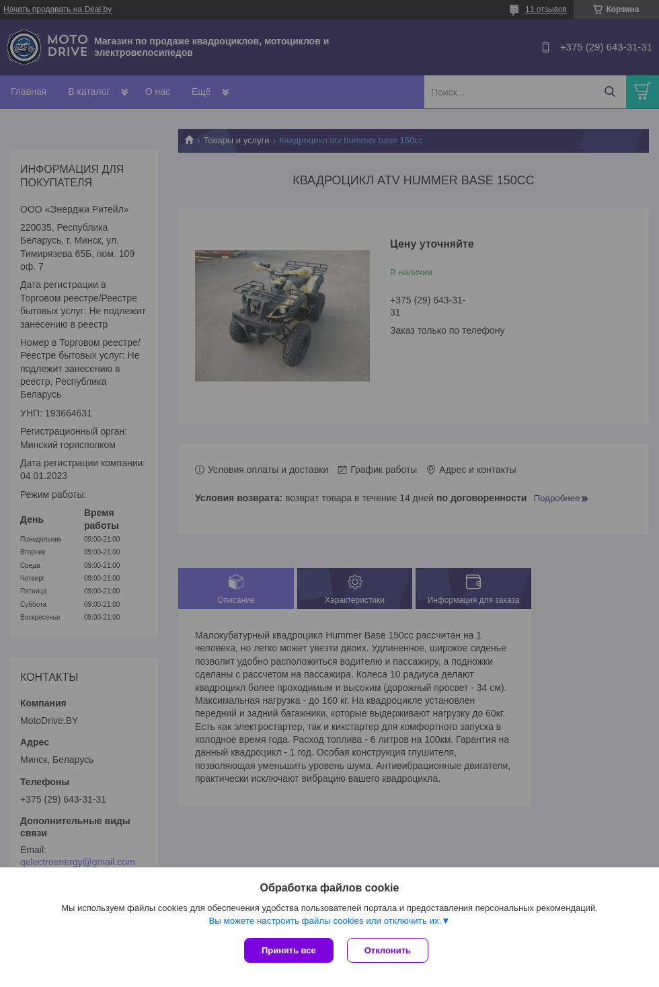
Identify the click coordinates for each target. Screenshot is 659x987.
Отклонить (387, 950)
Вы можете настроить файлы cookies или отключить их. (324, 921)
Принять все (289, 950)
